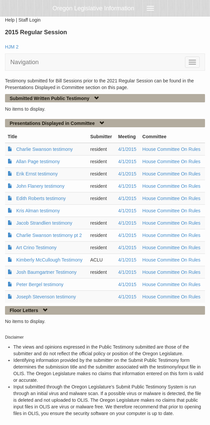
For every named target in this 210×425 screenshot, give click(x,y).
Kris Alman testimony (38, 210)
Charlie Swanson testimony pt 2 (49, 235)
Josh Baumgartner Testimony (46, 272)
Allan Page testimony (38, 161)
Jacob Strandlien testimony (44, 223)
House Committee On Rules (171, 149)
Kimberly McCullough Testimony (49, 260)
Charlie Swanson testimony (44, 149)
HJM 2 (11, 47)
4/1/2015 (127, 149)
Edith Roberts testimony (41, 198)
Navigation (24, 62)
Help (10, 20)
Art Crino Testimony (36, 247)
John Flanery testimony (40, 186)
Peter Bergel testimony (40, 284)
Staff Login (29, 20)
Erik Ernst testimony (37, 173)
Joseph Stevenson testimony (46, 296)
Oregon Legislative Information (93, 8)
